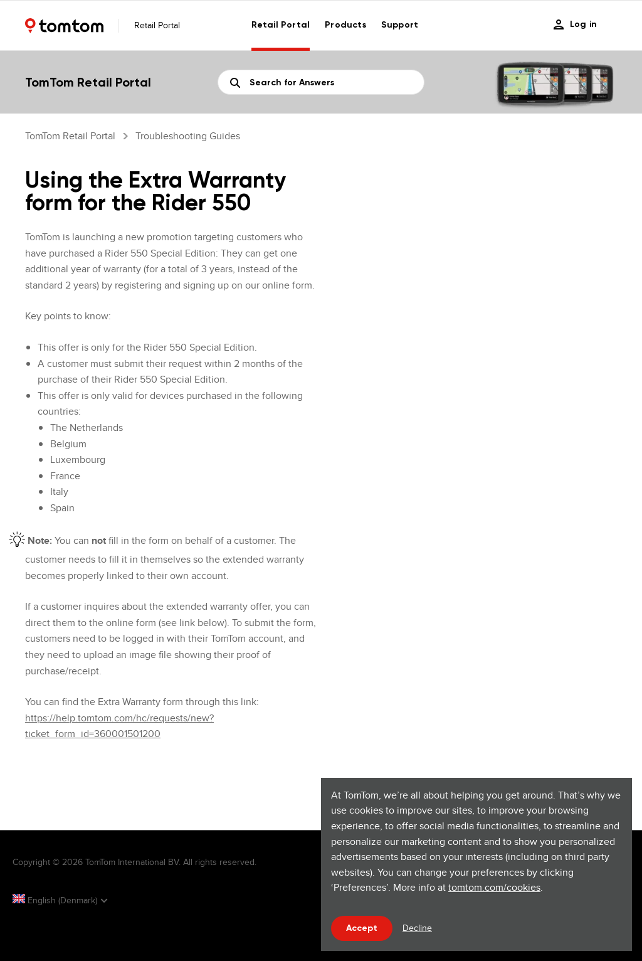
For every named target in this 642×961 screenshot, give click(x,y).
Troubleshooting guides (187, 136)
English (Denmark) (56, 900)
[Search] (321, 82)
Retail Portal (280, 24)
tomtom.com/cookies (494, 887)
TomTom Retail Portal (70, 136)
